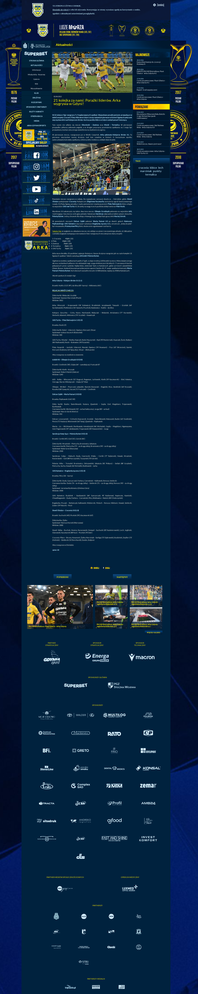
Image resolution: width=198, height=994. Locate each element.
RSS (36, 84)
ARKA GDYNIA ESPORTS (36, 125)
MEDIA (36, 121)
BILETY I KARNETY (36, 112)
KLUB (36, 93)
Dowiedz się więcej (61, 9)
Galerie (36, 79)
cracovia (143, 167)
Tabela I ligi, (56, 231)
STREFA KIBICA (36, 116)
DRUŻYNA (36, 98)
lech (160, 167)
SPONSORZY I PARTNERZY (36, 107)
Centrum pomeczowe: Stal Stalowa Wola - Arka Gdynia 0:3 (150, 126)
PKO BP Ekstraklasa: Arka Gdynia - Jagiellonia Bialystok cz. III (144, 603)
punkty (157, 171)
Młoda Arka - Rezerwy (36, 75)
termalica (151, 174)
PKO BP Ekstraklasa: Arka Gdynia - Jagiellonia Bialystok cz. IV (110, 603)
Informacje (36, 70)
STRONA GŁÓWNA (36, 61)
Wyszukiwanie (36, 88)
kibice (153, 167)
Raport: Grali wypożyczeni (147, 90)
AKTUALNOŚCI (36, 65)
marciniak (146, 171)
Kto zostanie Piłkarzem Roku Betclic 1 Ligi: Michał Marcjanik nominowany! (151, 116)
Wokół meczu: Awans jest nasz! (149, 144)
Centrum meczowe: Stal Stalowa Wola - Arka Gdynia (149, 136)
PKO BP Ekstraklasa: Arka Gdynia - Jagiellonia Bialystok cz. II (110, 625)
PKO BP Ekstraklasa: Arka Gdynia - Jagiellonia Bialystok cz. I (144, 625)
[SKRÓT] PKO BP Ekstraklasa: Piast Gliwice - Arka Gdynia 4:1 (150, 72)
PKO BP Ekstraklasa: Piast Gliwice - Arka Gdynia (47, 626)
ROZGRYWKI (36, 102)
